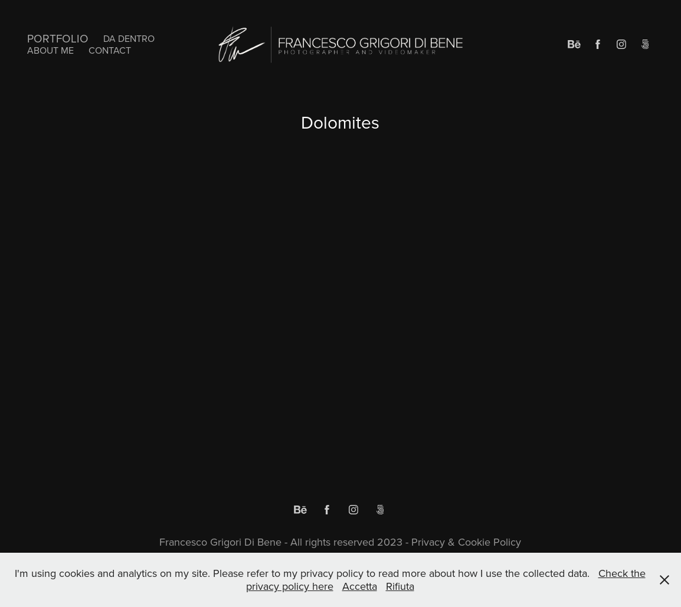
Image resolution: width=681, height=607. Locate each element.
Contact (110, 50)
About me (50, 50)
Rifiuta (400, 586)
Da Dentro (129, 38)
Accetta (359, 586)
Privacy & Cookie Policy (464, 541)
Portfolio (58, 38)
